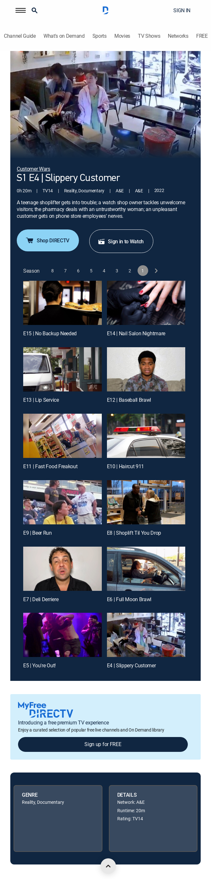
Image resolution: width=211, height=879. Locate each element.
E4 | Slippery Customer (131, 665)
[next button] (155, 270)
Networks (178, 36)
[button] (20, 10)
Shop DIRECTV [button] (47, 240)
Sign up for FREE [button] (102, 744)
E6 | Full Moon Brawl (129, 599)
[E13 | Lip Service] (62, 369)
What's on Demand (64, 36)
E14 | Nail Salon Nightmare (136, 333)
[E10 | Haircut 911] (146, 436)
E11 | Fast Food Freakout (50, 466)
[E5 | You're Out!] (62, 635)
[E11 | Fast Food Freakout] (62, 436)
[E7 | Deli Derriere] (62, 569)
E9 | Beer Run (37, 532)
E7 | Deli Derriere (40, 599)
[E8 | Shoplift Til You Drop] (146, 502)
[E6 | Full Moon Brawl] (146, 569)
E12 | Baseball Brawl (129, 399)
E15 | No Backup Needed (50, 333)
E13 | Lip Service (41, 399)
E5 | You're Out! (39, 665)
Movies (122, 36)
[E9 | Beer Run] (62, 502)
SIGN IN (181, 10)
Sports (99, 36)
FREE (202, 36)
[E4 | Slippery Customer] (146, 635)
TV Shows (149, 36)
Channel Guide (20, 36)
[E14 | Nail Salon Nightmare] (146, 303)
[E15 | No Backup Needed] (62, 303)
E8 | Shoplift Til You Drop (134, 532)
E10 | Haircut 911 (125, 466)
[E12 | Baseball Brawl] (146, 369)
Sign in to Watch (121, 241)
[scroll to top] (108, 866)
